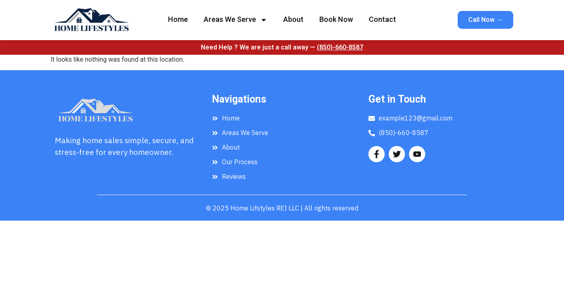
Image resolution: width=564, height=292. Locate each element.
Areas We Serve (235, 20)
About (293, 19)
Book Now (336, 19)
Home (178, 19)
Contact (382, 19)
